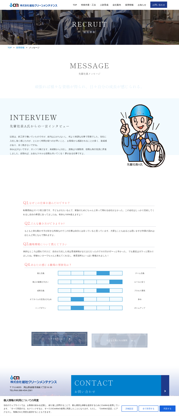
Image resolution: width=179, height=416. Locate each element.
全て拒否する (148, 408)
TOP (75, 4)
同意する (167, 408)
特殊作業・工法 (88, 4)
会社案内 (117, 4)
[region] (89, 406)
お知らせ (142, 4)
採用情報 (129, 4)
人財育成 (104, 4)
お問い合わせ (158, 4)
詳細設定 (129, 408)
